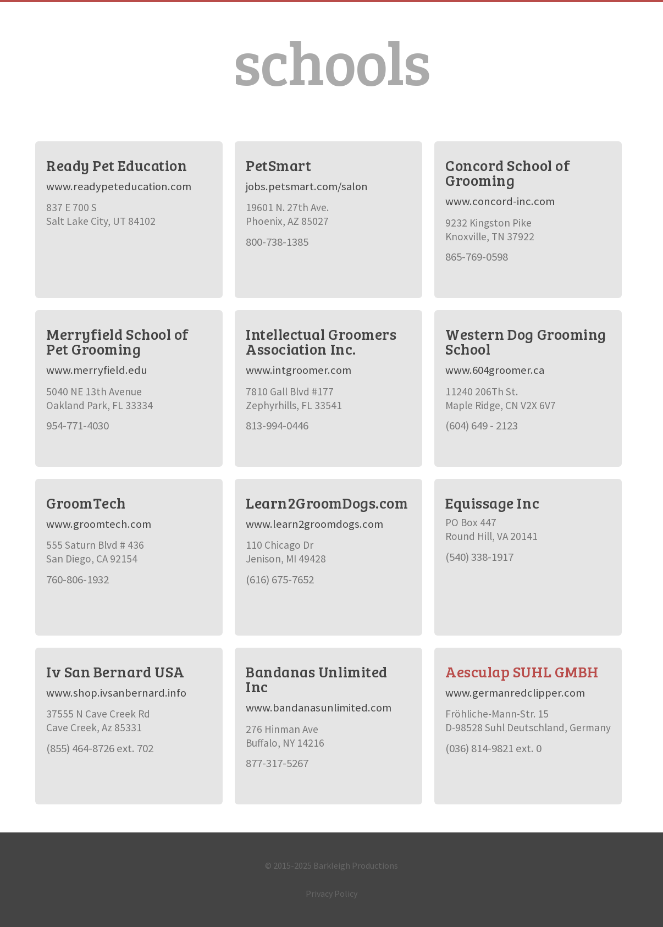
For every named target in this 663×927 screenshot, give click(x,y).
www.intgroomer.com (298, 370)
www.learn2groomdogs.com (314, 524)
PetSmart (278, 165)
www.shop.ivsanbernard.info (116, 693)
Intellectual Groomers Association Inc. (321, 341)
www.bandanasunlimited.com (318, 707)
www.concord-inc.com (500, 201)
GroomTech (86, 503)
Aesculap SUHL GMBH (522, 671)
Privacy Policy (331, 893)
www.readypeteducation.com (118, 186)
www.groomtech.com (98, 524)
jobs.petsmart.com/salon (307, 186)
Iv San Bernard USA (115, 671)
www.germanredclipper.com (515, 693)
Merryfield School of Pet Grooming (117, 341)
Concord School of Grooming (507, 172)
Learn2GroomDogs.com (327, 503)
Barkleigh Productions (355, 865)
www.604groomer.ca (494, 370)
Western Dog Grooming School (525, 341)
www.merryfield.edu (96, 370)
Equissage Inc (492, 503)
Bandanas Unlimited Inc (317, 679)
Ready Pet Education (116, 165)
